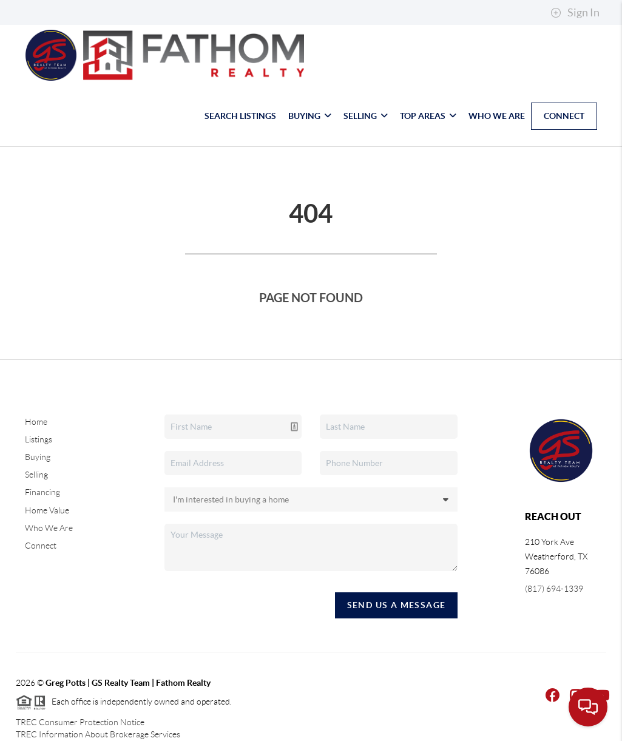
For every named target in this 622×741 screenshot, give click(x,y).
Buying (309, 116)
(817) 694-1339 (554, 589)
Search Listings (240, 116)
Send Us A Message (396, 605)
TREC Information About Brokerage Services (98, 734)
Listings (38, 439)
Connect (564, 116)
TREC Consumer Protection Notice (80, 722)
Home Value (47, 510)
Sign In (575, 13)
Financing (42, 492)
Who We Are (496, 116)
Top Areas (428, 116)
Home (36, 422)
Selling (365, 116)
